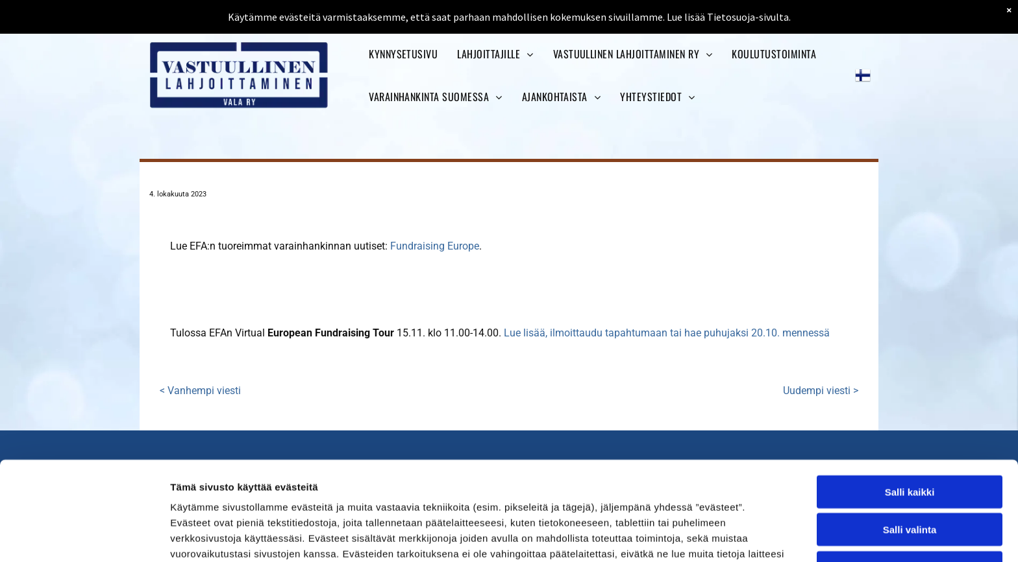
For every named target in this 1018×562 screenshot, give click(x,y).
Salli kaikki (910, 401)
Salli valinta (910, 439)
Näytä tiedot (694, 536)
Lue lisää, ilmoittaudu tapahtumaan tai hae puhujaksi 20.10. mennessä (667, 333)
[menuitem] (403, 53)
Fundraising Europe (434, 246)
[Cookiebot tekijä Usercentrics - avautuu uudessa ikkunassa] (84, 536)
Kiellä (910, 477)
